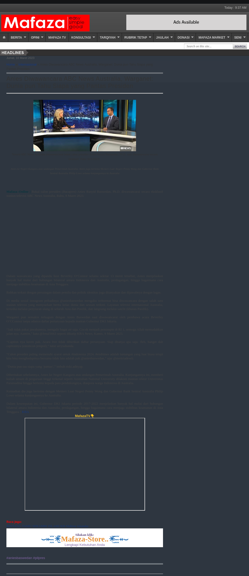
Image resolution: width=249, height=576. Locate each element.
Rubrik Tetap (135, 37)
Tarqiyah (108, 37)
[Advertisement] (78, 234)
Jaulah (162, 37)
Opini (35, 37)
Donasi (184, 37)
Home (10, 64)
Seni (238, 37)
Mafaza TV (57, 37)
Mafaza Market (211, 37)
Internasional (27, 64)
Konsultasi (81, 37)
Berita (16, 37)
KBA (25, 412)
